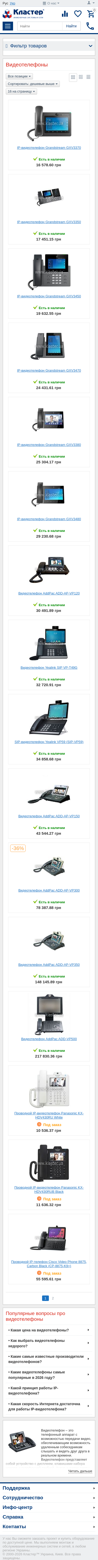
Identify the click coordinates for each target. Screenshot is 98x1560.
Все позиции (19, 76)
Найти (71, 26)
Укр (12, 3)
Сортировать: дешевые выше (33, 84)
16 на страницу (21, 91)
